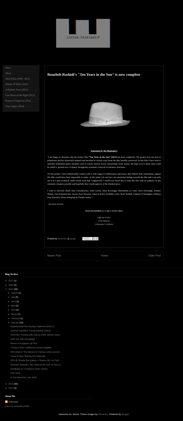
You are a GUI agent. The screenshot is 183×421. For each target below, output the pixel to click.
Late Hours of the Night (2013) (20, 95)
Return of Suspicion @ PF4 (23, 343)
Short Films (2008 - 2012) (17, 79)
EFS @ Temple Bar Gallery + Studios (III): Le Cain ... (35, 360)
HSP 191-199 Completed (22, 339)
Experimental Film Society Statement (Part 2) (32, 326)
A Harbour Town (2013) (16, 89)
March (14, 314)
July (13, 297)
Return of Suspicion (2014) (18, 101)
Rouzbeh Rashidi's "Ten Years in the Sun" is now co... (36, 364)
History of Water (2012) (16, 84)
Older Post (154, 255)
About (8, 73)
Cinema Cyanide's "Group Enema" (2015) (30, 330)
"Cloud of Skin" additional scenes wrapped (30, 347)
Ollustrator (103, 414)
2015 (11, 289)
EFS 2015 (15, 373)
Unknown (13, 402)
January (15, 322)
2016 (11, 285)
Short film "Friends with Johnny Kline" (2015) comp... (35, 335)
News (8, 67)
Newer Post (54, 255)
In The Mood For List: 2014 (23, 377)
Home (104, 255)
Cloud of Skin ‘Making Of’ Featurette (27, 356)
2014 (11, 384)
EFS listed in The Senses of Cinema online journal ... (35, 352)
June (13, 301)
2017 (11, 280)
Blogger (125, 414)
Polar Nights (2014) (14, 106)
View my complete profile (17, 406)
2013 (11, 388)
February (15, 318)
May (13, 305)
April (13, 310)
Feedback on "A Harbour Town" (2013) (29, 369)
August (14, 293)
